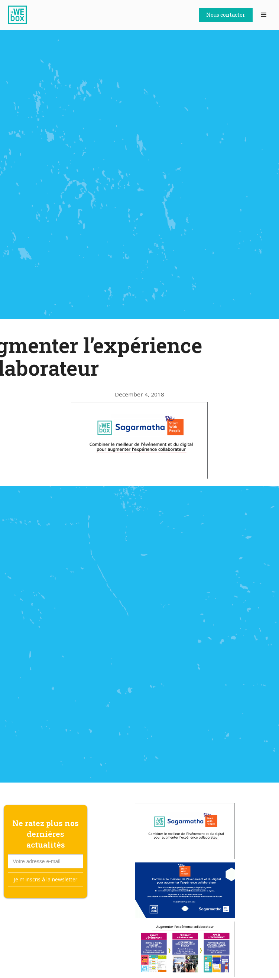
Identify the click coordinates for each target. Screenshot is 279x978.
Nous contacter (225, 14)
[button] (264, 15)
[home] (19, 15)
